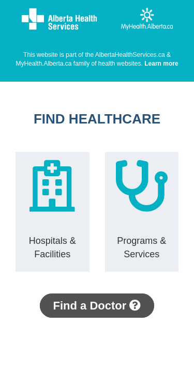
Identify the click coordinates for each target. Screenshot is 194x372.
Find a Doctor (97, 305)
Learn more (161, 63)
